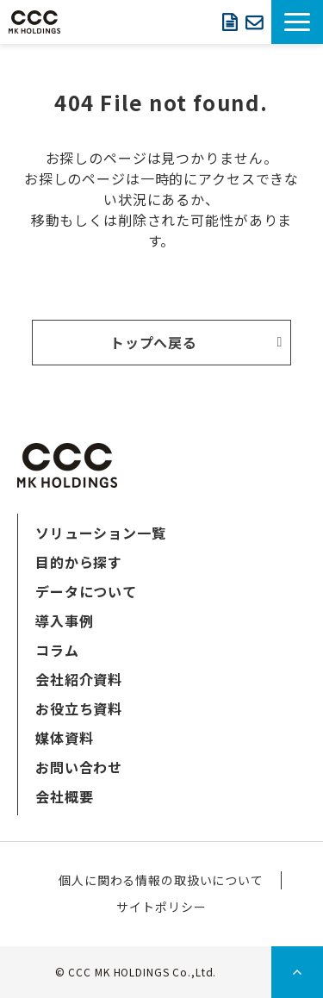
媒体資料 (64, 737)
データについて (86, 591)
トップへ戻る (154, 342)
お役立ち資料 (78, 708)
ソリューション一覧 (100, 532)
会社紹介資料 (78, 679)
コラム (57, 649)
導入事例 (64, 620)
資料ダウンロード (229, 22)
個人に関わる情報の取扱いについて (161, 880)
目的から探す (78, 562)
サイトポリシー (161, 906)
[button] (297, 22)
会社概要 (64, 796)
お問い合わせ (254, 22)
